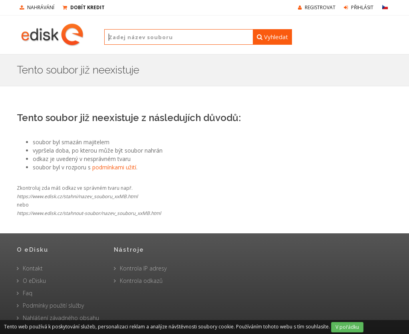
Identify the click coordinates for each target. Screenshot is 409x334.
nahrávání (37, 7)
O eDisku (34, 280)
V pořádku (347, 327)
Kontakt (33, 268)
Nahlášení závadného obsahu (61, 318)
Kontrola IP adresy (143, 268)
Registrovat (317, 7)
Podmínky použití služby (53, 305)
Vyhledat (272, 37)
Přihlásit (358, 7)
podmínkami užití (114, 167)
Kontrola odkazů (141, 280)
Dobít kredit (84, 7)
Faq (27, 293)
